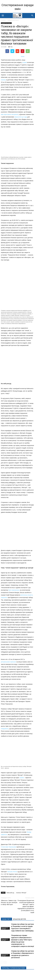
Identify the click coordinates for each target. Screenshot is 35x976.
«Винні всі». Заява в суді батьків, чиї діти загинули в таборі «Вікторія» (9, 902)
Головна (3, 20)
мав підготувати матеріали (9, 114)
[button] (32, 15)
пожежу (3, 80)
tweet (22, 56)
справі (25, 62)
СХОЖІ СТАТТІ (6, 919)
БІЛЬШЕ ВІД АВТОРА (19, 919)
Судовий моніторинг (13, 20)
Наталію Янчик (12, 871)
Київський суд (10, 892)
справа (21, 777)
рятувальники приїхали (8, 662)
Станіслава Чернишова (8, 847)
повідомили (4, 728)
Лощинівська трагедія (4, 928)
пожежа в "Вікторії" (21, 892)
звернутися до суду (20, 117)
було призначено (14, 590)
